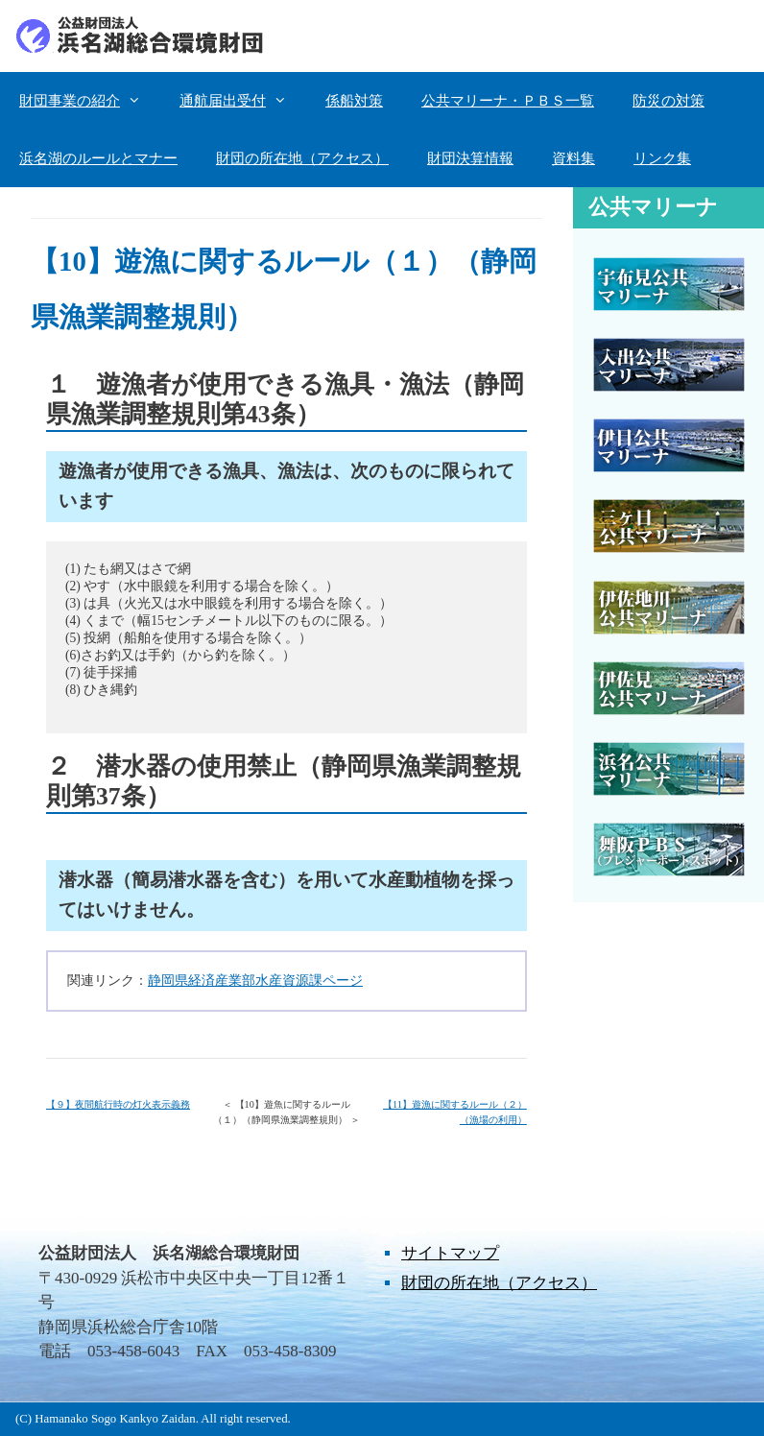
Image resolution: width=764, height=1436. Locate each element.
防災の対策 (668, 100)
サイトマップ (450, 1253)
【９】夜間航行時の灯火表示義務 (118, 1104)
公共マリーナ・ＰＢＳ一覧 (507, 100)
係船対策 (354, 100)
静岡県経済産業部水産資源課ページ (255, 980)
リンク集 (662, 158)
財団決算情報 (470, 158)
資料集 (573, 158)
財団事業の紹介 (89, 101)
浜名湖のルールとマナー (98, 158)
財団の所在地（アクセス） (302, 158)
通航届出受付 (242, 101)
